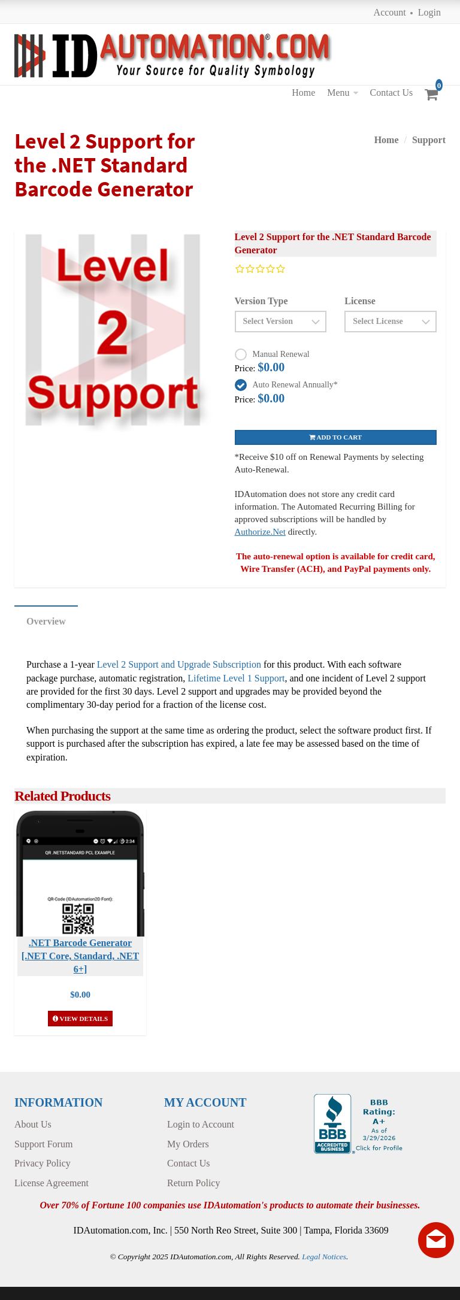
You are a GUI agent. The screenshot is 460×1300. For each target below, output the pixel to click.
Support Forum (43, 1144)
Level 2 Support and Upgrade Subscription (179, 664)
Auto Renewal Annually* (295, 384)
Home (303, 92)
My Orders (188, 1144)
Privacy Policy (42, 1163)
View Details (80, 1018)
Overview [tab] (46, 621)
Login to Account (200, 1124)
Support (429, 140)
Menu (338, 92)
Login (429, 12)
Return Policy (193, 1183)
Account (390, 12)
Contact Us (391, 92)
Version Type (261, 301)
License (360, 301)
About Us (33, 1124)
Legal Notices (324, 1256)
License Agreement (51, 1183)
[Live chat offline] (436, 1240)
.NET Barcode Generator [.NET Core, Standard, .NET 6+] (80, 956)
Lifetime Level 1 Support (236, 678)
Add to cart (335, 437)
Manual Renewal (281, 354)
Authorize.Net (260, 532)
